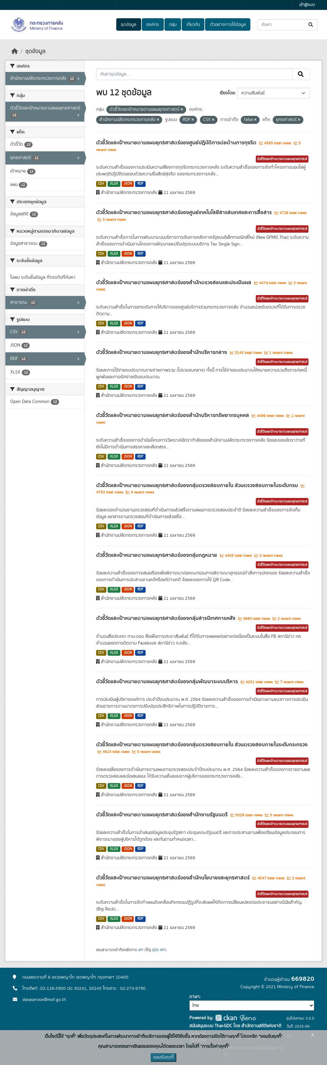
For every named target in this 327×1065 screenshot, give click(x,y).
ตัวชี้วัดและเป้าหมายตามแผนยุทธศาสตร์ (282, 159)
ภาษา (194, 997)
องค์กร (152, 24)
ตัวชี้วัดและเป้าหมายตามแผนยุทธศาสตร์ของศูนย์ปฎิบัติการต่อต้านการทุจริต (177, 143)
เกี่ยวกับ (193, 24)
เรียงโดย (227, 93)
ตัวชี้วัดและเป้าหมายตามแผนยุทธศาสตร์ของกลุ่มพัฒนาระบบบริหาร (167, 681)
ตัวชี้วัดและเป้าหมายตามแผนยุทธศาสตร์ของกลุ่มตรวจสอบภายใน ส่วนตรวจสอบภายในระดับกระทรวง (202, 745)
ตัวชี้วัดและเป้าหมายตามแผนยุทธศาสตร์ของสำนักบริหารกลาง (162, 352)
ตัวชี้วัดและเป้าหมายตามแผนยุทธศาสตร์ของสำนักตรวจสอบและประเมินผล (174, 282)
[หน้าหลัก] (14, 51)
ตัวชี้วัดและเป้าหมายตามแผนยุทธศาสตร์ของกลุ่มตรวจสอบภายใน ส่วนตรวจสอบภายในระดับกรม (197, 485)
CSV (101, 183)
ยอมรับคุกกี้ (163, 1057)
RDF (140, 183)
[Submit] (311, 24)
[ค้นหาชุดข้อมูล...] (287, 24)
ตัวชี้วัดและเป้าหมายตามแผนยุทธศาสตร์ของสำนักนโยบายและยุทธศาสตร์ (173, 878)
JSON (128, 183)
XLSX (114, 183)
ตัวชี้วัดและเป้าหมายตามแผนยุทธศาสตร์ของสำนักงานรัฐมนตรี (162, 815)
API (140, 950)
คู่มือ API (158, 950)
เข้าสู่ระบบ (307, 5)
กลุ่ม (173, 24)
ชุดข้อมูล (128, 24)
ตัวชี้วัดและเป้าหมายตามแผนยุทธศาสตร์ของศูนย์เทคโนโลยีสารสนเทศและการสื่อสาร (184, 212)
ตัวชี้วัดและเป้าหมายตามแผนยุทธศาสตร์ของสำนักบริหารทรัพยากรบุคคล (173, 415)
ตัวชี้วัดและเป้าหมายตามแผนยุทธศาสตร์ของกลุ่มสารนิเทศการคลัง (166, 618)
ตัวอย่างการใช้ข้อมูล (228, 24)
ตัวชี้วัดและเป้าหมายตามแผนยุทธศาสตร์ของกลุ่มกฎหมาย (157, 555)
